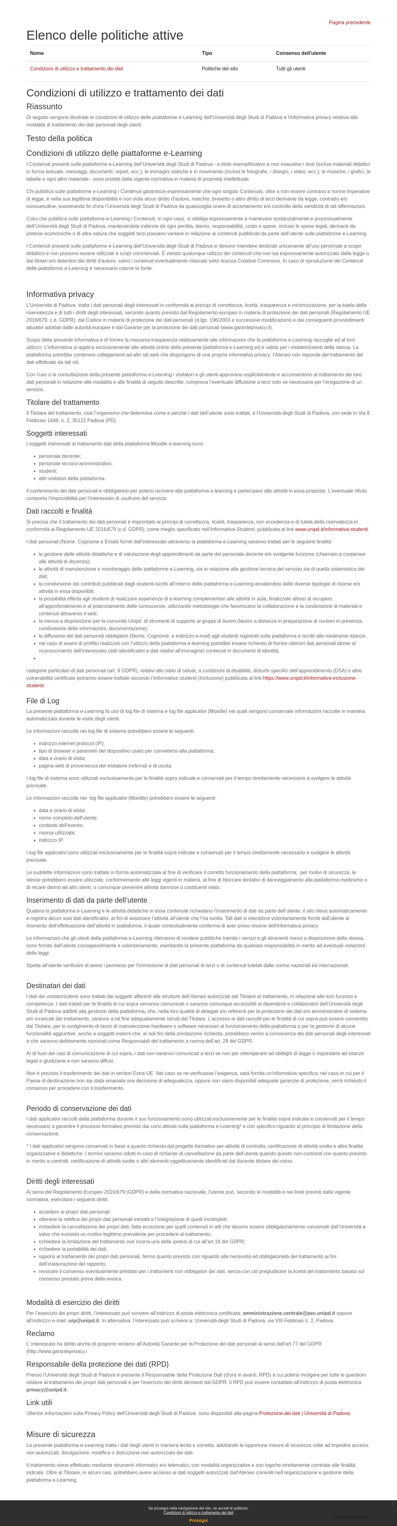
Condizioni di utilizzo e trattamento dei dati (199, 1513)
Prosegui (198, 1520)
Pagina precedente (350, 22)
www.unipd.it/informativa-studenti (331, 529)
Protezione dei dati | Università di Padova (304, 1413)
